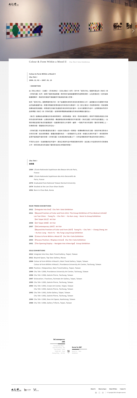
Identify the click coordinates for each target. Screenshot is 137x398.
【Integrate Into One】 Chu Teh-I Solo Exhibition (53, 209)
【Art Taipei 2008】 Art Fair (45, 223)
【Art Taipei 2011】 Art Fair (45, 219)
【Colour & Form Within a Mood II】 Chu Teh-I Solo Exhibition (59, 236)
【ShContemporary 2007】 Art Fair (48, 226)
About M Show (113, 389)
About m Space (102, 389)
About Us (93, 389)
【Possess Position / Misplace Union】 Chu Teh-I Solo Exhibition (60, 240)
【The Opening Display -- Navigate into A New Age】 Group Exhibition (62, 243)
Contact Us (123, 389)
